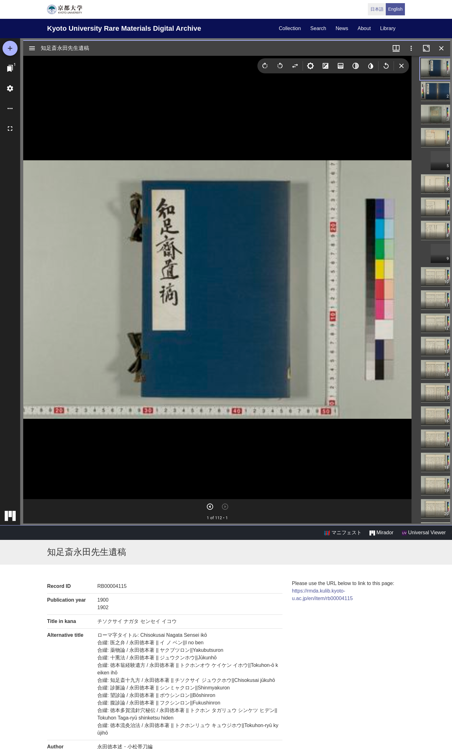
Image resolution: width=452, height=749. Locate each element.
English (395, 9)
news (342, 28)
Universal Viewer (424, 532)
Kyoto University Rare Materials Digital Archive (124, 28)
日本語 (377, 9)
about (364, 28)
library (388, 28)
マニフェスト (342, 532)
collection (290, 28)
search (318, 28)
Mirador (381, 532)
